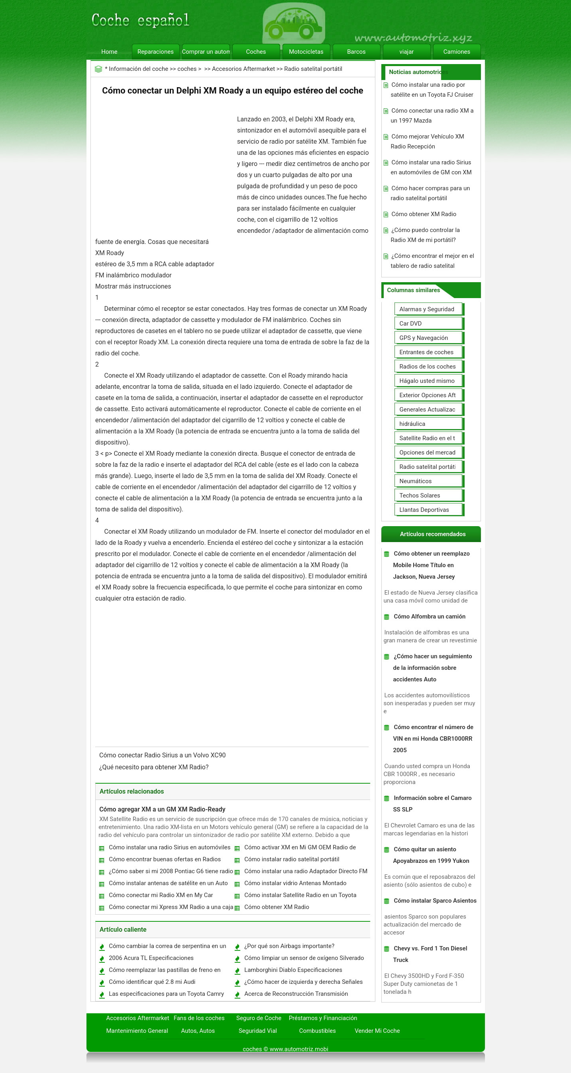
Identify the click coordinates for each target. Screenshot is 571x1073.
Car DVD (411, 323)
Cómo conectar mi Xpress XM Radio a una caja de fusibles (171, 908)
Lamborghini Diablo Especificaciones (293, 970)
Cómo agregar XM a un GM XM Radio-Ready (162, 809)
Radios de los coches (428, 366)
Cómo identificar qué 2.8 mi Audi (152, 981)
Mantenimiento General (137, 1030)
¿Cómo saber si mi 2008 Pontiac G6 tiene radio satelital (170, 873)
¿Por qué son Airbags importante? (289, 946)
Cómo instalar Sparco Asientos (435, 900)
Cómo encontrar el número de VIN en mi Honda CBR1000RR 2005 (433, 739)
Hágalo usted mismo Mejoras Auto (446, 380)
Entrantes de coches (427, 352)
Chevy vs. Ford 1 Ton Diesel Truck (430, 954)
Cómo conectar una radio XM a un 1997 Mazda (431, 115)
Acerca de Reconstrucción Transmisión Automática (295, 995)
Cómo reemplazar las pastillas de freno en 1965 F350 (164, 971)
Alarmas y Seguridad (427, 309)
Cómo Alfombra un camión (429, 616)
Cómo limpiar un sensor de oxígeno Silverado (304, 958)
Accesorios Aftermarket (243, 68)
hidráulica (413, 423)
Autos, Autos (198, 1030)
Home (109, 51)
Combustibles (317, 1030)
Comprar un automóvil (206, 51)
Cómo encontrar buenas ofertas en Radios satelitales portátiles (164, 861)
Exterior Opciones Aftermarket (440, 395)
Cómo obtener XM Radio (276, 907)
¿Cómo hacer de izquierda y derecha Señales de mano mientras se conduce (303, 983)
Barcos (356, 51)
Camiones (456, 51)
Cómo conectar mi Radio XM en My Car (161, 895)
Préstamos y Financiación (323, 1018)
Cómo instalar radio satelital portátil (291, 859)
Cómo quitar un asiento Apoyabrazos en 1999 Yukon (431, 855)
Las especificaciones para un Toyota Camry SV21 (166, 995)
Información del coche (138, 68)
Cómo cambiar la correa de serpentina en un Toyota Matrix (167, 947)
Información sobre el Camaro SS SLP (432, 803)
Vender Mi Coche (377, 1030)
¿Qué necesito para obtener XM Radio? (154, 767)
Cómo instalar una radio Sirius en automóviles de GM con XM (169, 849)
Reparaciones (155, 51)
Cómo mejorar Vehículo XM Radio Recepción (427, 141)
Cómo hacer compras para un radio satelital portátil (430, 193)
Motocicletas (306, 51)
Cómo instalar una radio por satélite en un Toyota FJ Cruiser (431, 89)
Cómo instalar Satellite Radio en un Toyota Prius (300, 897)
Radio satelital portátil (313, 68)
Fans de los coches (199, 1018)
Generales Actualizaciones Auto (442, 409)
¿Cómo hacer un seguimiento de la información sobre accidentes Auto (432, 668)
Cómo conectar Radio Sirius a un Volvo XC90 (163, 755)
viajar (407, 51)
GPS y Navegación (424, 337)
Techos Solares (420, 495)
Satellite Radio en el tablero (436, 438)
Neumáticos (416, 481)
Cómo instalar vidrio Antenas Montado (295, 883)
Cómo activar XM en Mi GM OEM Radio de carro (299, 849)
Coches (256, 51)
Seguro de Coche (258, 1018)
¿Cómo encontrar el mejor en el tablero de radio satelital (432, 260)
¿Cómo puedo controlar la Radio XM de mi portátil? (425, 235)
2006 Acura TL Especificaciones (151, 958)
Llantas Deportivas (424, 509)
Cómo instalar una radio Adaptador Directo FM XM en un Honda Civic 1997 (305, 873)
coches (186, 68)
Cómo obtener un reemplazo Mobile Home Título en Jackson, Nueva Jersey (431, 565)
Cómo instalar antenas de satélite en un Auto (168, 883)
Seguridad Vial (258, 1030)
